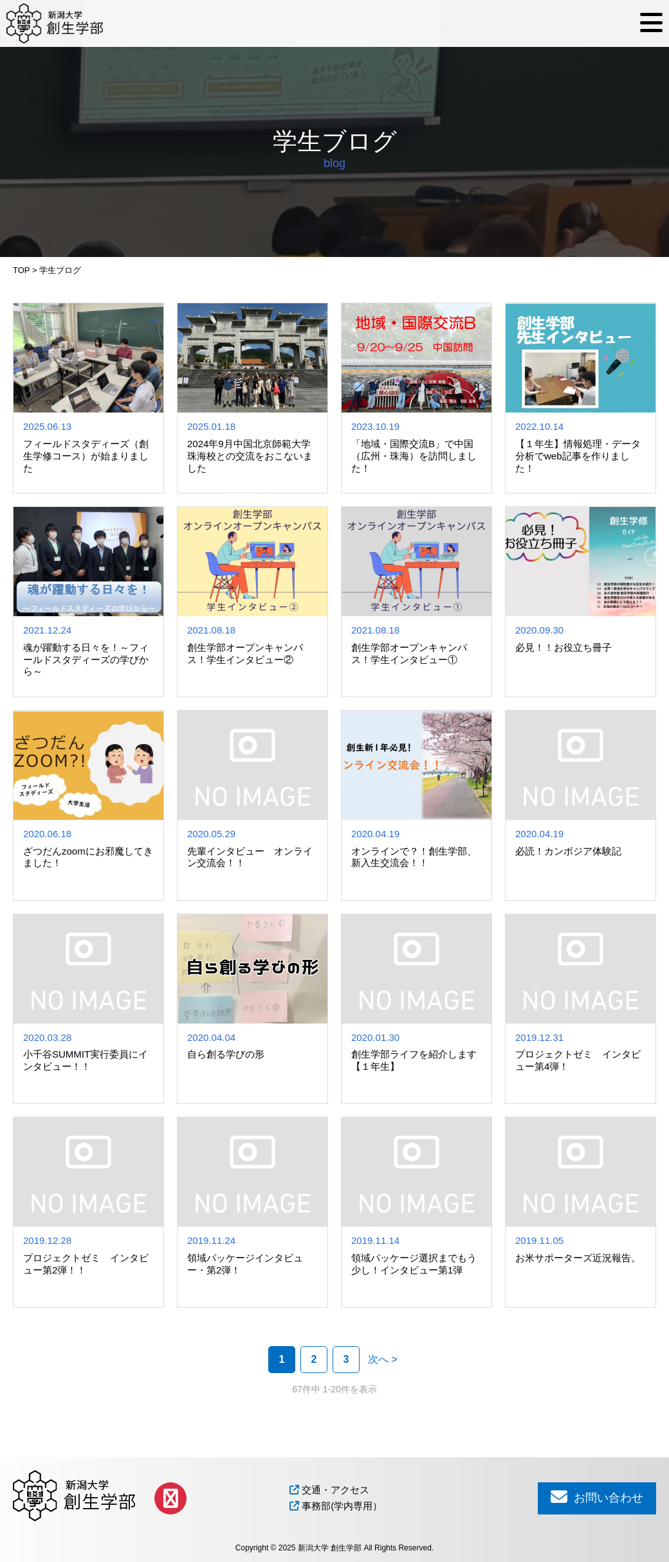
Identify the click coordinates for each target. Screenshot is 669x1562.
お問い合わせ (597, 1497)
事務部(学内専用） (335, 1505)
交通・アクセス (329, 1489)
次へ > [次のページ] (383, 1359)
